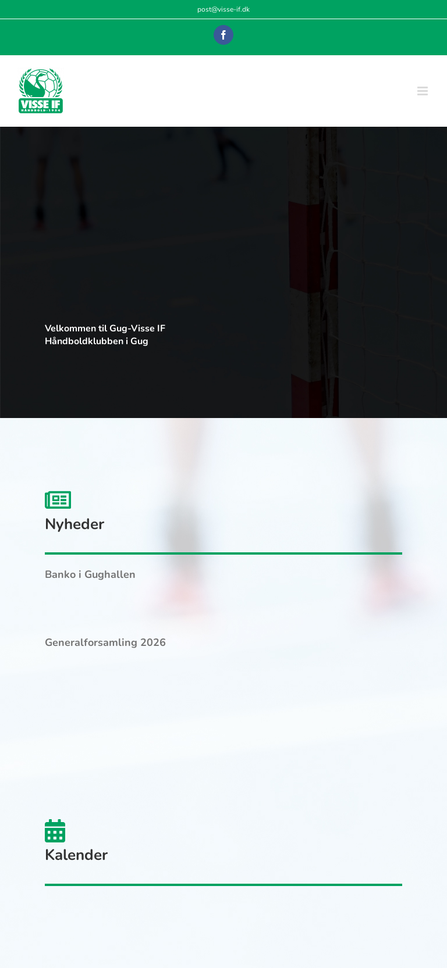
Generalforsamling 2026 (105, 642)
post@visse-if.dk (223, 9)
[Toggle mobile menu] (423, 91)
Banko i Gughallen (90, 574)
